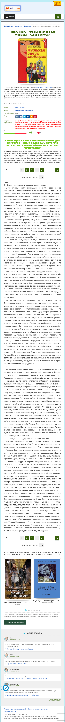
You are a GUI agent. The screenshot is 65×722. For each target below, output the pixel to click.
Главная (6, 709)
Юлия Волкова (20, 108)
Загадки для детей (10, 711)
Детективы (48, 87)
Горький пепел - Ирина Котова (16, 664)
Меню (10, 17)
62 (42, 170)
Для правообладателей (18, 709)
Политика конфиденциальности (38, 709)
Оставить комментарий (15, 622)
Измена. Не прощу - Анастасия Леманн (19, 649)
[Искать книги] (58, 16)
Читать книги (39, 87)
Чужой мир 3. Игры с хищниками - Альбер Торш (22, 695)
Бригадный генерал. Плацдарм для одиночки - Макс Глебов (26, 678)
